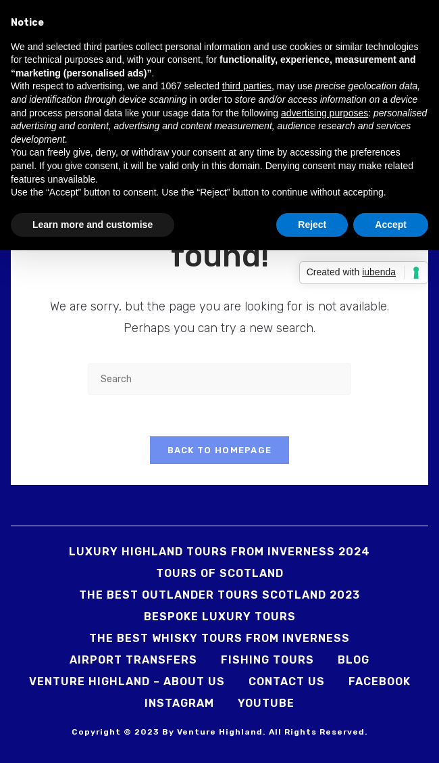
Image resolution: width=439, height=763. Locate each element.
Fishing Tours (267, 659)
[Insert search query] (219, 379)
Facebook (379, 681)
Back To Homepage (219, 450)
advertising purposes (324, 113)
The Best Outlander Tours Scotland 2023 (219, 594)
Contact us (287, 681)
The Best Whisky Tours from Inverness (219, 638)
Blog (353, 659)
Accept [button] (391, 224)
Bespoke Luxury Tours (220, 616)
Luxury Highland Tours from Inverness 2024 (219, 551)
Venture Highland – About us (127, 681)
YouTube (266, 703)
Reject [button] (312, 224)
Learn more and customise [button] (92, 224)
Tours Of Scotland (220, 573)
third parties (247, 85)
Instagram (179, 703)
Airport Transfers (133, 659)
